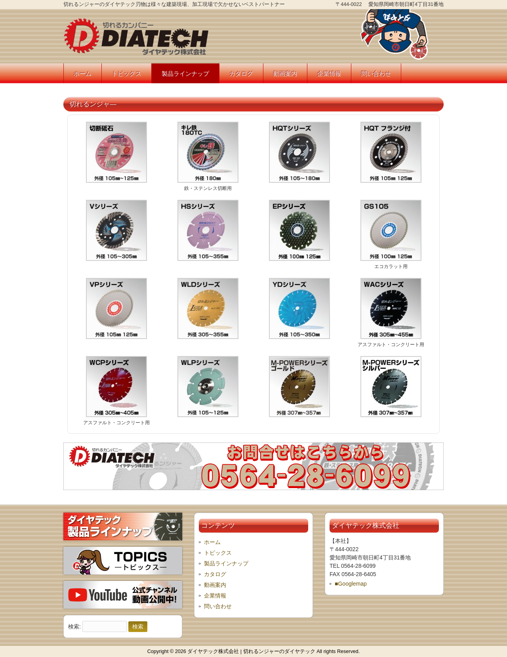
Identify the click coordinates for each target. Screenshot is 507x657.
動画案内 (215, 585)
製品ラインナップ (226, 563)
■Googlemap (351, 583)
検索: (74, 626)
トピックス (218, 553)
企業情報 (215, 595)
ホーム (212, 542)
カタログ (215, 574)
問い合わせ (218, 606)
